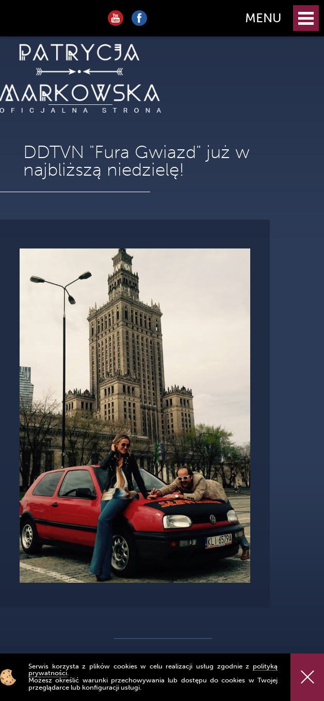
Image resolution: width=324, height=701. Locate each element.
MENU (263, 17)
